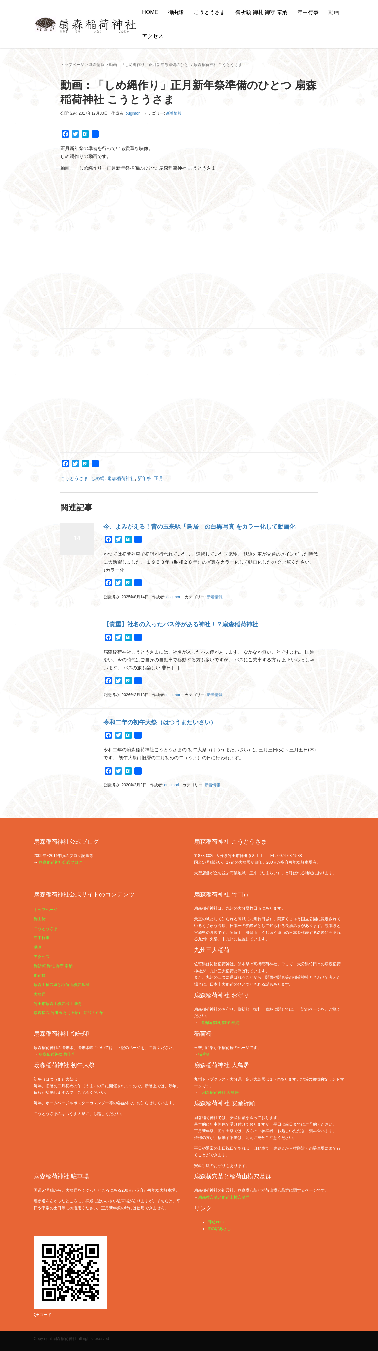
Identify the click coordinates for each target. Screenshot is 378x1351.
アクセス (152, 36)
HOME (150, 12)
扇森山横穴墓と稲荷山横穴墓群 (61, 984)
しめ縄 (98, 478)
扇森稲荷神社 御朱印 (57, 1054)
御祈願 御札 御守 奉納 (261, 12)
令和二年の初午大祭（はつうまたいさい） (159, 722)
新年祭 (144, 478)
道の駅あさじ (219, 1228)
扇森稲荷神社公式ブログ (60, 862)
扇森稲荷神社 (121, 478)
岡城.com (215, 1222)
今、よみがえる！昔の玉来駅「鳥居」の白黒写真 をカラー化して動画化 (199, 526)
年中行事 (308, 12)
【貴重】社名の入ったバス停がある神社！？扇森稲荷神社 (180, 624)
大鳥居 (40, 994)
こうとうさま (209, 12)
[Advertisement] (189, 390)
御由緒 (176, 12)
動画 (333, 12)
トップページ (72, 64)
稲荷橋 (40, 975)
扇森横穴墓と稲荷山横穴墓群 (223, 1197)
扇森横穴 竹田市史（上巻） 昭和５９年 (68, 1013)
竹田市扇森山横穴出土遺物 (57, 1003)
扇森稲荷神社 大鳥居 (220, 1092)
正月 (158, 478)
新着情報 (97, 64)
